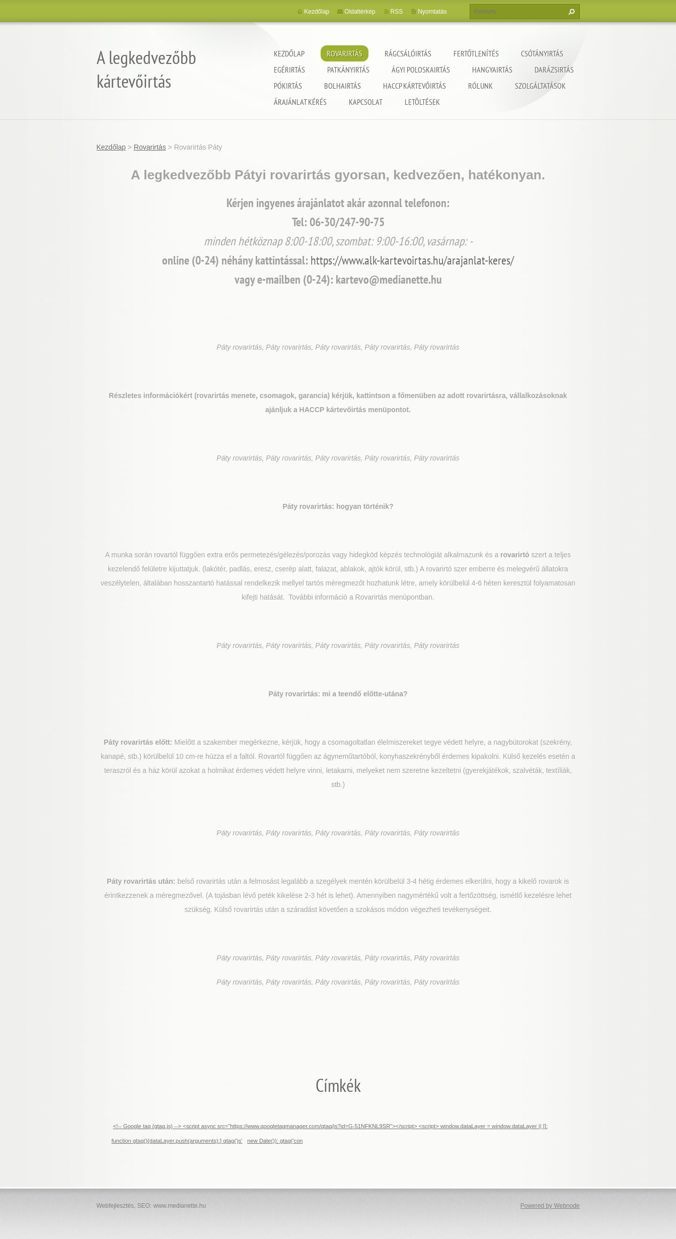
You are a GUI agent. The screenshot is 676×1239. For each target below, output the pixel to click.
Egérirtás (289, 69)
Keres (570, 11)
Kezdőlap (289, 53)
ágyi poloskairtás (421, 69)
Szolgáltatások (540, 86)
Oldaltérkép (359, 11)
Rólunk (480, 86)
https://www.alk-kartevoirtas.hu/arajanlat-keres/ (412, 260)
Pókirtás (288, 86)
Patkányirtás (348, 69)
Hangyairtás (492, 69)
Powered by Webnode (550, 1205)
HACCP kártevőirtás (414, 86)
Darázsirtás (554, 69)
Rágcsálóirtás (408, 53)
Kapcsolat (366, 102)
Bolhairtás (342, 86)
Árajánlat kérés (300, 102)
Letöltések (422, 102)
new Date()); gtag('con (275, 1141)
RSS (397, 11)
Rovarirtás (344, 53)
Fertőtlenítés (476, 53)
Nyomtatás (432, 11)
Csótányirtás (542, 53)
